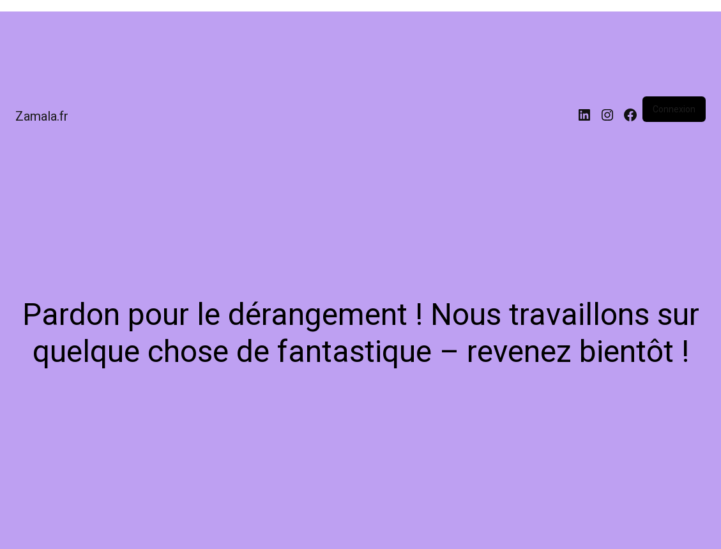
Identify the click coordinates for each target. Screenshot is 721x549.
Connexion (674, 109)
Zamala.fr (41, 116)
